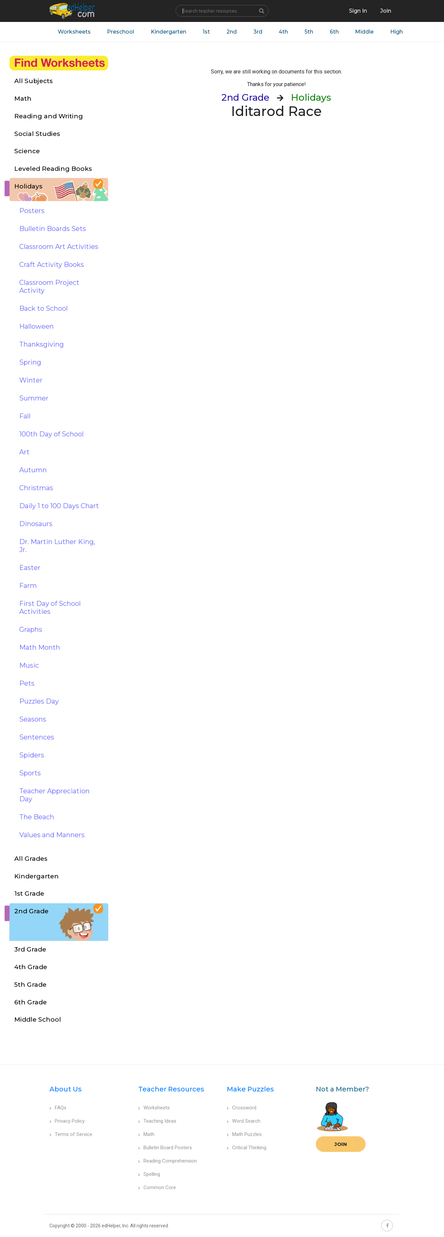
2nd (232, 32)
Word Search (243, 1121)
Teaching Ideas (157, 1121)
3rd (258, 32)
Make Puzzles (250, 1089)
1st (207, 32)
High (398, 32)
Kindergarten (169, 32)
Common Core (157, 1188)
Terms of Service (70, 1135)
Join (340, 1144)
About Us (65, 1089)
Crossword (241, 1108)
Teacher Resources (171, 1089)
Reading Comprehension (167, 1161)
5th (310, 32)
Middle (365, 32)
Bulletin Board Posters (165, 1148)
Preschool (120, 32)
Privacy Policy (67, 1121)
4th (284, 32)
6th (335, 32)
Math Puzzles (244, 1135)
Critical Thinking (246, 1148)
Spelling (149, 1175)
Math (146, 1135)
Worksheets (74, 32)
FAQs (57, 1108)
